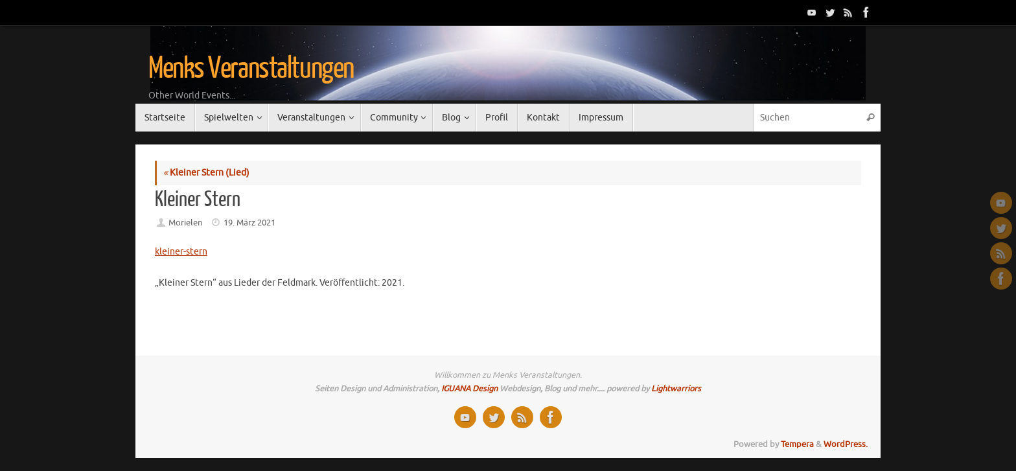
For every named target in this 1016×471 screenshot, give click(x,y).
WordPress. (846, 444)
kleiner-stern (181, 251)
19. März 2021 (249, 223)
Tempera (797, 444)
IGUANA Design (469, 389)
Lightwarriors (676, 389)
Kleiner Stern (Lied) (206, 172)
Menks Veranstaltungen (251, 68)
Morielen (185, 223)
